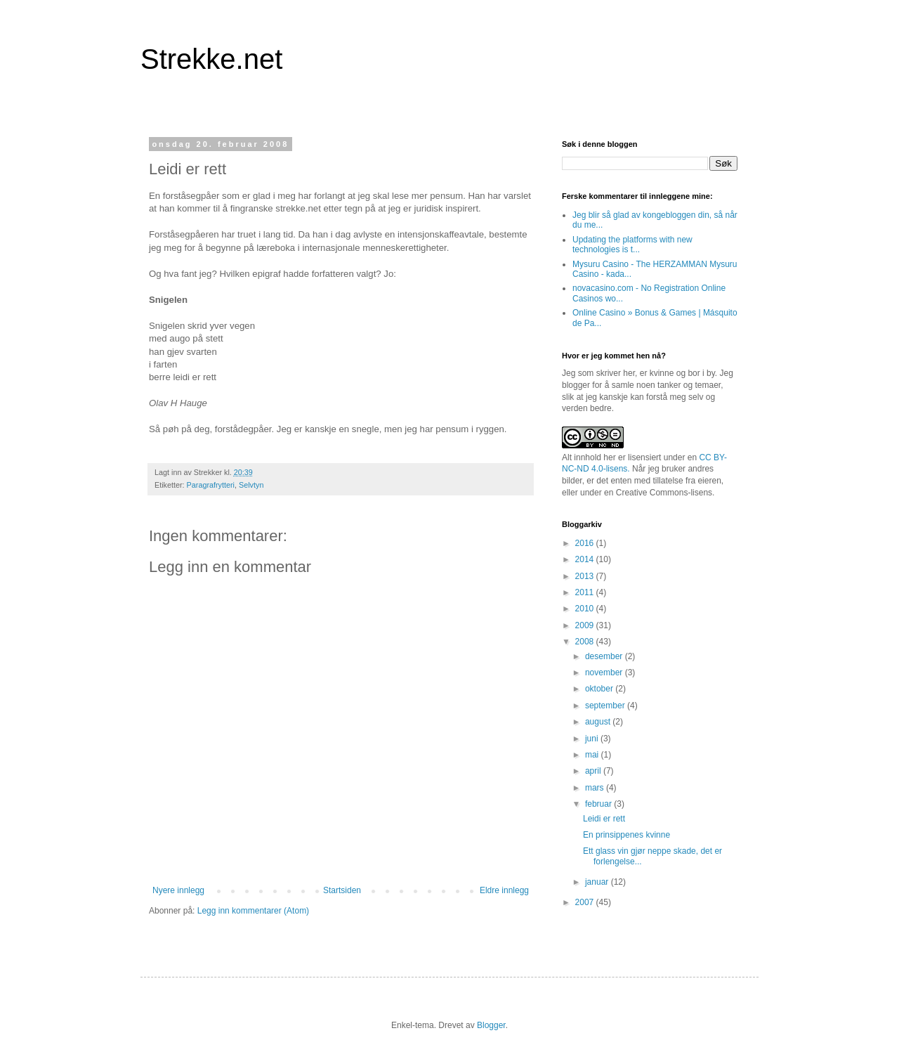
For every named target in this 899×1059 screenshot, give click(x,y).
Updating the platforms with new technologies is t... (632, 244)
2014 (585, 559)
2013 (585, 576)
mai (593, 755)
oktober (600, 689)
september (606, 705)
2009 (585, 625)
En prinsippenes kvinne (626, 835)
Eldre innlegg (504, 890)
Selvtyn (251, 485)
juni (593, 738)
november (605, 672)
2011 (585, 592)
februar (599, 804)
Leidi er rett (604, 819)
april (594, 771)
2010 (585, 608)
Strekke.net (211, 59)
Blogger (491, 1025)
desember (605, 656)
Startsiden (342, 890)
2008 (585, 642)
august (598, 722)
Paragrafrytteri (211, 485)
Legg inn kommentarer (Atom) (253, 911)
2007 (585, 902)
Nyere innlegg (178, 890)
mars (595, 788)
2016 (585, 543)
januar (598, 882)
